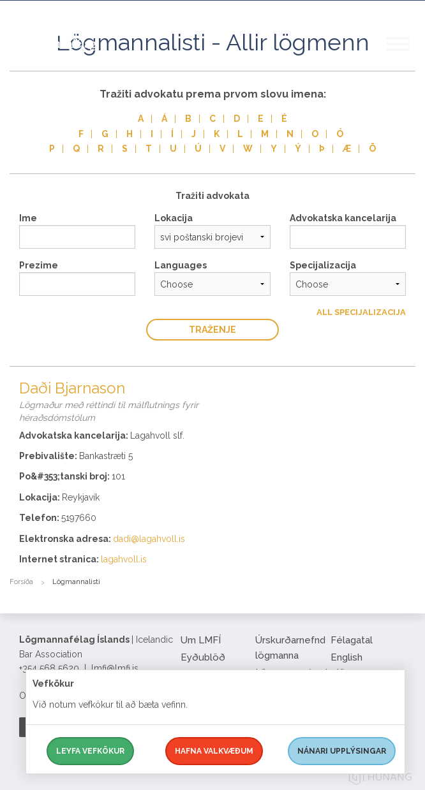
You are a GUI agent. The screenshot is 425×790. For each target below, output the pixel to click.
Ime (28, 218)
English (346, 657)
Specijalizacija (323, 265)
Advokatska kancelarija (343, 218)
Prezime (38, 265)
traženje (212, 330)
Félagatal (352, 640)
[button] (405, 56)
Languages (180, 265)
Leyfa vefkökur (90, 751)
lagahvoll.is (124, 559)
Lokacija (173, 218)
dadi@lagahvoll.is (149, 539)
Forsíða (21, 582)
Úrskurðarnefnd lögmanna (288, 647)
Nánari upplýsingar (341, 751)
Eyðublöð (203, 657)
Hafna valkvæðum (214, 751)
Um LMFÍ (201, 640)
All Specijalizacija (361, 312)
